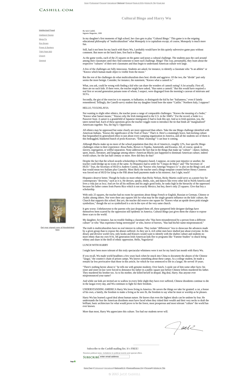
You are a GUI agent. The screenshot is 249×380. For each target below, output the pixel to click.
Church (42, 56)
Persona (148, 368)
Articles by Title (159, 368)
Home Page (88, 368)
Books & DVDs (138, 3)
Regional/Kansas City (135, 368)
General (42, 61)
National (120, 3)
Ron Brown (43, 43)
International (111, 3)
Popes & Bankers (46, 47)
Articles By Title (150, 3)
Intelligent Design (46, 35)
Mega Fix (43, 39)
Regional (129, 3)
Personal (103, 3)
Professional (94, 3)
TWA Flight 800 (45, 52)
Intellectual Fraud (47, 30)
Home (86, 3)
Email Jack (161, 3)
